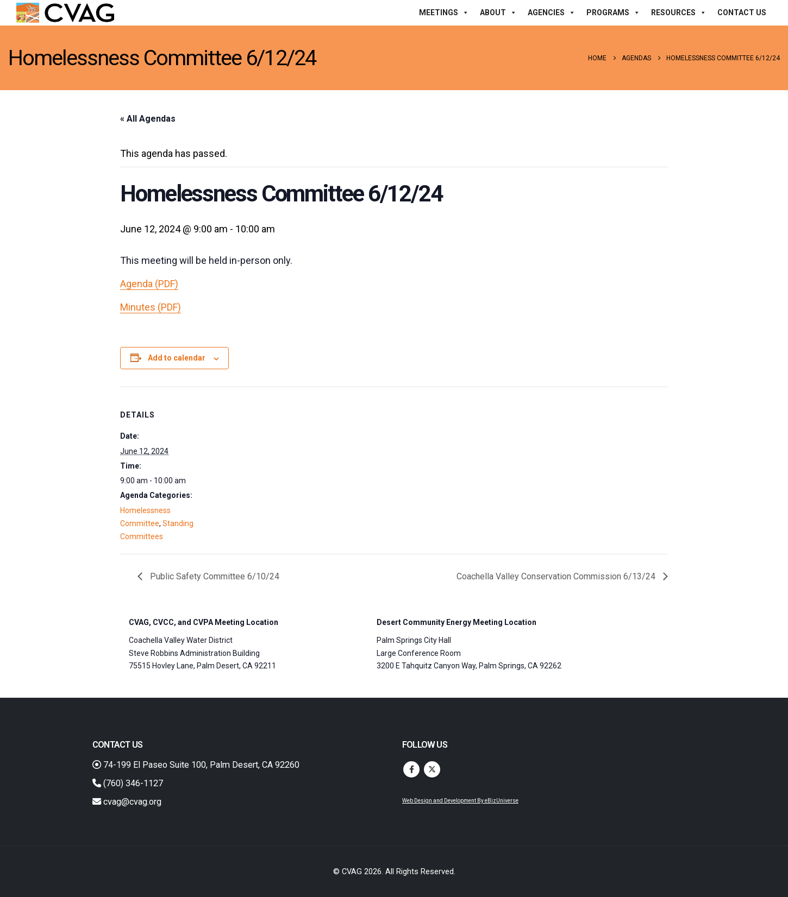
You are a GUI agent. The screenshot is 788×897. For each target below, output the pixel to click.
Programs (613, 12)
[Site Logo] (65, 13)
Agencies (552, 12)
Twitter (432, 769)
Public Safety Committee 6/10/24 (213, 576)
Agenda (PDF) (149, 283)
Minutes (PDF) (150, 307)
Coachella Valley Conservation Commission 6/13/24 (557, 576)
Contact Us (741, 12)
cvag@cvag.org (126, 802)
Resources (678, 12)
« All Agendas (148, 118)
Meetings (444, 12)
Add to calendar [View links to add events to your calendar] (176, 357)
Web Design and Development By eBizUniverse (460, 801)
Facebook (411, 769)
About (498, 12)
